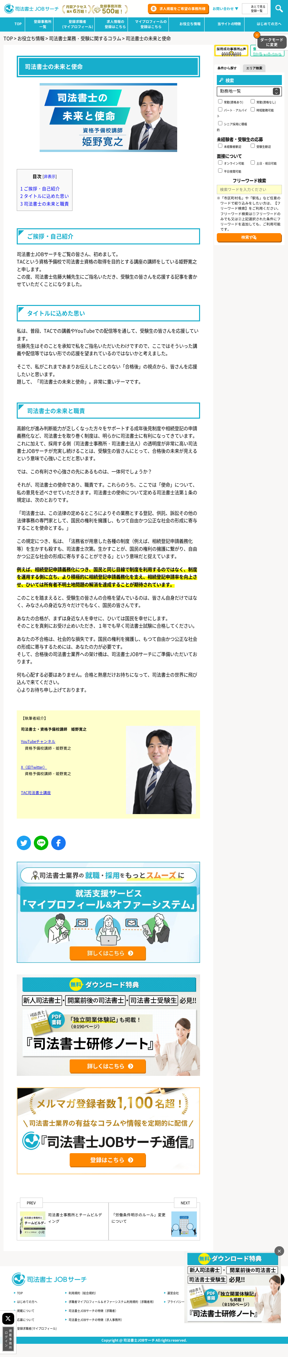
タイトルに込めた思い (46, 193)
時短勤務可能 (262, 110)
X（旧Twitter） (35, 786)
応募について (26, 1319)
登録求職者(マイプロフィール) (39, 1328)
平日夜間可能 (230, 171)
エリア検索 (262, 67)
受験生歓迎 (261, 146)
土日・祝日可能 (264, 163)
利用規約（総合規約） (89, 1292)
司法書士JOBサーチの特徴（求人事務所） (103, 1319)
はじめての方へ (28, 1301)
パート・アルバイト (232, 113)
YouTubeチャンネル (39, 761)
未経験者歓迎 (230, 146)
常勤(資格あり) (231, 102)
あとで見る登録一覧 (258, 9)
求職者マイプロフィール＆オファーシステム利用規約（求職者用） (121, 1301)
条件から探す (230, 67)
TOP (20, 1292)
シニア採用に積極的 (232, 126)
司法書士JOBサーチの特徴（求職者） (100, 1310)
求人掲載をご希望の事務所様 (182, 8)
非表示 (51, 174)
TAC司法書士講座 (37, 812)
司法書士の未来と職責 (46, 200)
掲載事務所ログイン (8, 1339)
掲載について (26, 1310)
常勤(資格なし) (263, 102)
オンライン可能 (231, 163)
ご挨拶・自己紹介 (41, 186)
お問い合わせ (223, 8)
